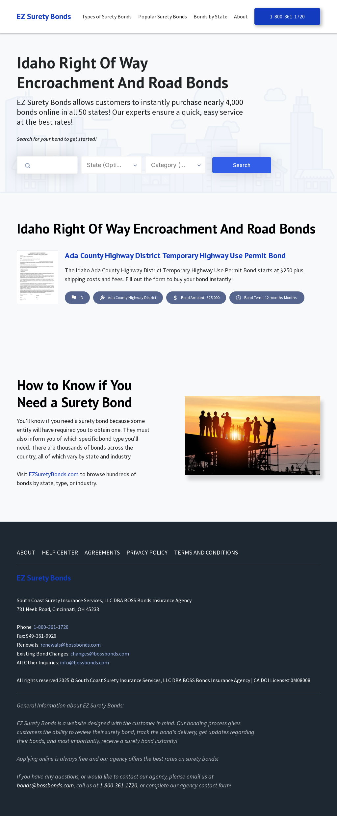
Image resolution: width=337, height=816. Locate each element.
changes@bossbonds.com (99, 653)
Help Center (60, 552)
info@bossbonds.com (84, 662)
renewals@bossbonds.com (70, 644)
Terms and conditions (206, 552)
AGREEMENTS (102, 552)
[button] (108, 16)
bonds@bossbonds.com (45, 785)
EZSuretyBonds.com (54, 474)
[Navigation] (44, 16)
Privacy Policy (147, 552)
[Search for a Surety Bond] (211, 165)
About (26, 552)
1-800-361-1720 (287, 16)
